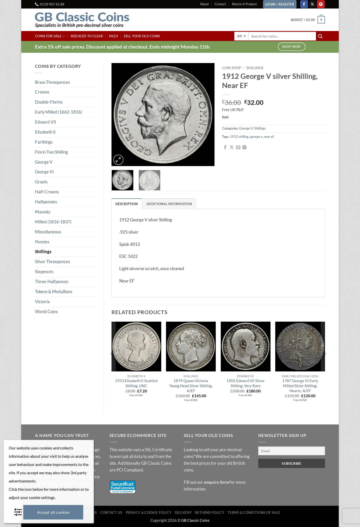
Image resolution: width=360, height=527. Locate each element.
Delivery (183, 513)
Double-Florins (48, 102)
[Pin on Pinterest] (244, 147)
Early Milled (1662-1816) (58, 112)
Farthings (43, 142)
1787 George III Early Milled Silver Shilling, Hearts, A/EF (300, 386)
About (204, 4)
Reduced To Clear (87, 36)
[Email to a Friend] (238, 147)
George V (43, 162)
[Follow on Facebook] (304, 4)
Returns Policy (209, 513)
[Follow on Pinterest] (321, 4)
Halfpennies (46, 201)
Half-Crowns (47, 191)
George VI (44, 171)
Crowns (42, 92)
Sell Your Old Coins (142, 36)
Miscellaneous (48, 231)
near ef (269, 137)
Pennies (42, 241)
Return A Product (244, 4)
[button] (308, 20)
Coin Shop (231, 68)
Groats (41, 181)
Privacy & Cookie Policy (149, 513)
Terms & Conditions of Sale (254, 513)
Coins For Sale (50, 36)
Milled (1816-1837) (53, 221)
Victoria (42, 301)
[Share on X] (232, 147)
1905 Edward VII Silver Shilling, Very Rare (245, 383)
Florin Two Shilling (51, 152)
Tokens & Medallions (53, 291)
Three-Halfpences (51, 281)
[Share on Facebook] (225, 147)
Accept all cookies (53, 512)
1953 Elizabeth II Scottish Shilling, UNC (136, 383)
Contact (220, 4)
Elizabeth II (45, 132)
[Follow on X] (312, 4)
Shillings (43, 251)
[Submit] (320, 36)
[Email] (291, 451)
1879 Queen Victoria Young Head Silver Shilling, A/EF (190, 386)
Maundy (42, 211)
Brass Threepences (52, 82)
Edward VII (45, 122)
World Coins (46, 311)
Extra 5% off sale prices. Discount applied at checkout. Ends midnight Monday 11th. (122, 47)
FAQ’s (113, 36)
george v (256, 137)
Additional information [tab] (169, 204)
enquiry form (216, 482)
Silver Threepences (52, 261)
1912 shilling (239, 137)
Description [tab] (127, 204)
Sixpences (44, 271)
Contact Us (111, 513)
